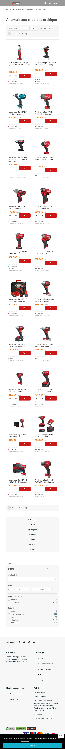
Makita (13, 617)
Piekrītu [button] (32, 745)
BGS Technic (15, 623)
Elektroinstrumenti (18, 9)
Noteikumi (41, 675)
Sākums (8, 9)
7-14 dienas (15, 603)
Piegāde (32, 530)
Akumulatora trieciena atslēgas (36, 9)
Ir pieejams (14, 600)
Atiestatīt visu (52, 569)
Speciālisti (32, 549)
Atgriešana (14, 699)
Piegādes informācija (45, 664)
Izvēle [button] (61, 736)
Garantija (41, 680)
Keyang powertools (18, 614)
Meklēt (32, 525)
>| (26, 34)
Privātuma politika (44, 669)
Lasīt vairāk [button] (25, 741)
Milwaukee (14, 620)
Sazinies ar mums (16, 694)
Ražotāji (32, 540)
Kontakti (32, 535)
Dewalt (13, 611)
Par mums (32, 545)
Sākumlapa (32, 520)
